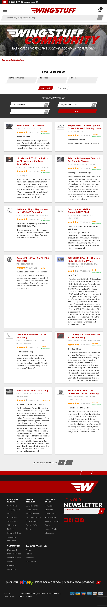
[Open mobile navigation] (5, 10)
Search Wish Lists (33, 517)
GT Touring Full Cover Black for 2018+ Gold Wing (84, 336)
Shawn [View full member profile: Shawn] (95, 402)
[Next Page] (61, 462)
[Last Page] (69, 462)
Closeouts (49, 533)
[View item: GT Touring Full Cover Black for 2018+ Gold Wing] (60, 336)
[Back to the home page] (53, 10)
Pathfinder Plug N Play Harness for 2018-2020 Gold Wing (32, 210)
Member (73, 78)
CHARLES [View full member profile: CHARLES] (45, 400)
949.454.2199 (25, 596)
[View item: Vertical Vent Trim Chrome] (9, 126)
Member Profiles (14, 554)
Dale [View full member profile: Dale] (43, 268)
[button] (66, 520)
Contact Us (12, 506)
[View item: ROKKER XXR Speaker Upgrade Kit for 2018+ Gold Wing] (60, 259)
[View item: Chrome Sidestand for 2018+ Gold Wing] (9, 336)
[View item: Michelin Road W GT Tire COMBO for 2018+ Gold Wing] (60, 392)
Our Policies (12, 517)
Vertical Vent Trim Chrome (30, 125)
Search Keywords (16, 78)
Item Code (44, 78)
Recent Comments (12, 563)
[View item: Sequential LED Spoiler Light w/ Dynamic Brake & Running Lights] (60, 126)
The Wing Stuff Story (13, 511)
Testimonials (31, 561)
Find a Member (32, 509)
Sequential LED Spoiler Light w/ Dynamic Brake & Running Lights (84, 126)
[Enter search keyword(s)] (50, 17)
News (28, 550)
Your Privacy (12, 521)
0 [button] (101, 8)
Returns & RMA (14, 533)
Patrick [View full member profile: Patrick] (44, 131)
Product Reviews (33, 513)
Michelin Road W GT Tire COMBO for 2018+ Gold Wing (83, 392)
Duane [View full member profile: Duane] (95, 343)
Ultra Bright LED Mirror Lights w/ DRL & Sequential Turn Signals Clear (32, 161)
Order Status (50, 513)
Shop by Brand (32, 521)
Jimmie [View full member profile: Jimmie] (95, 134)
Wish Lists (11, 569)
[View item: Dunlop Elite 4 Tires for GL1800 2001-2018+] (9, 259)
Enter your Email (72, 510)
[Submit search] (100, 17)
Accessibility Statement (12, 539)
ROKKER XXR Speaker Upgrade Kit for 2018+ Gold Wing (84, 259)
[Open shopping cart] (101, 10)
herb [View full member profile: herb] (94, 270)
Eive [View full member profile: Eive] (43, 170)
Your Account (50, 517)
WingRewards (32, 506)
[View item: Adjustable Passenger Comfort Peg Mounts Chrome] (60, 159)
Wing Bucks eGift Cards (52, 523)
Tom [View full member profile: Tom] (94, 167)
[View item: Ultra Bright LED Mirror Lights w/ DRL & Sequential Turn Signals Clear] (9, 159)
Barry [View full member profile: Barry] (43, 346)
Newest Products (52, 529)
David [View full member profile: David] (43, 218)
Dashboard (12, 550)
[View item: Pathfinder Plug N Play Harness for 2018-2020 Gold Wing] (9, 210)
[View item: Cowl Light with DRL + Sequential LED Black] (60, 210)
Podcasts (30, 557)
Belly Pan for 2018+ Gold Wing (32, 390)
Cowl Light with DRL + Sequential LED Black (79, 210)
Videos (29, 554)
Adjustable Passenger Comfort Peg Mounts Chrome (84, 159)
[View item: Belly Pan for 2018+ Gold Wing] (9, 392)
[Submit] (101, 511)
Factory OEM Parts (31, 527)
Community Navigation (13, 60)
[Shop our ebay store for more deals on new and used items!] (53, 582)
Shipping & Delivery (11, 527)
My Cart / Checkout (49, 508)
